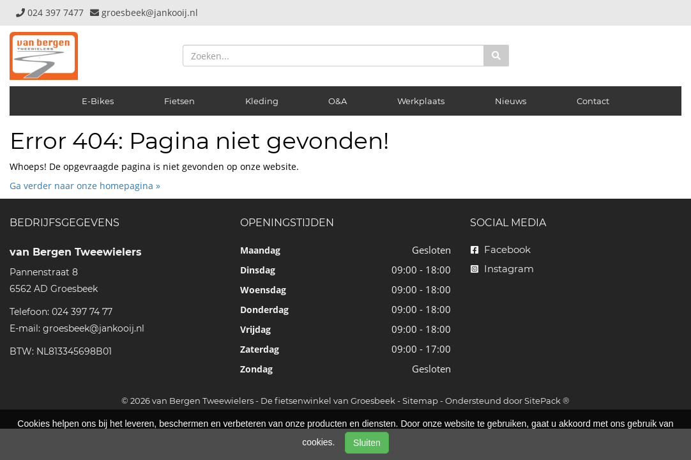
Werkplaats (420, 101)
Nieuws (510, 101)
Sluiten (367, 443)
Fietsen (179, 101)
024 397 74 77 (82, 312)
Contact (593, 101)
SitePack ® (547, 400)
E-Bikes (98, 101)
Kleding (261, 101)
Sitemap (420, 400)
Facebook (501, 249)
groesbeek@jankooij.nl (93, 328)
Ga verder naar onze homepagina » (85, 186)
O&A (337, 101)
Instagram (502, 269)
